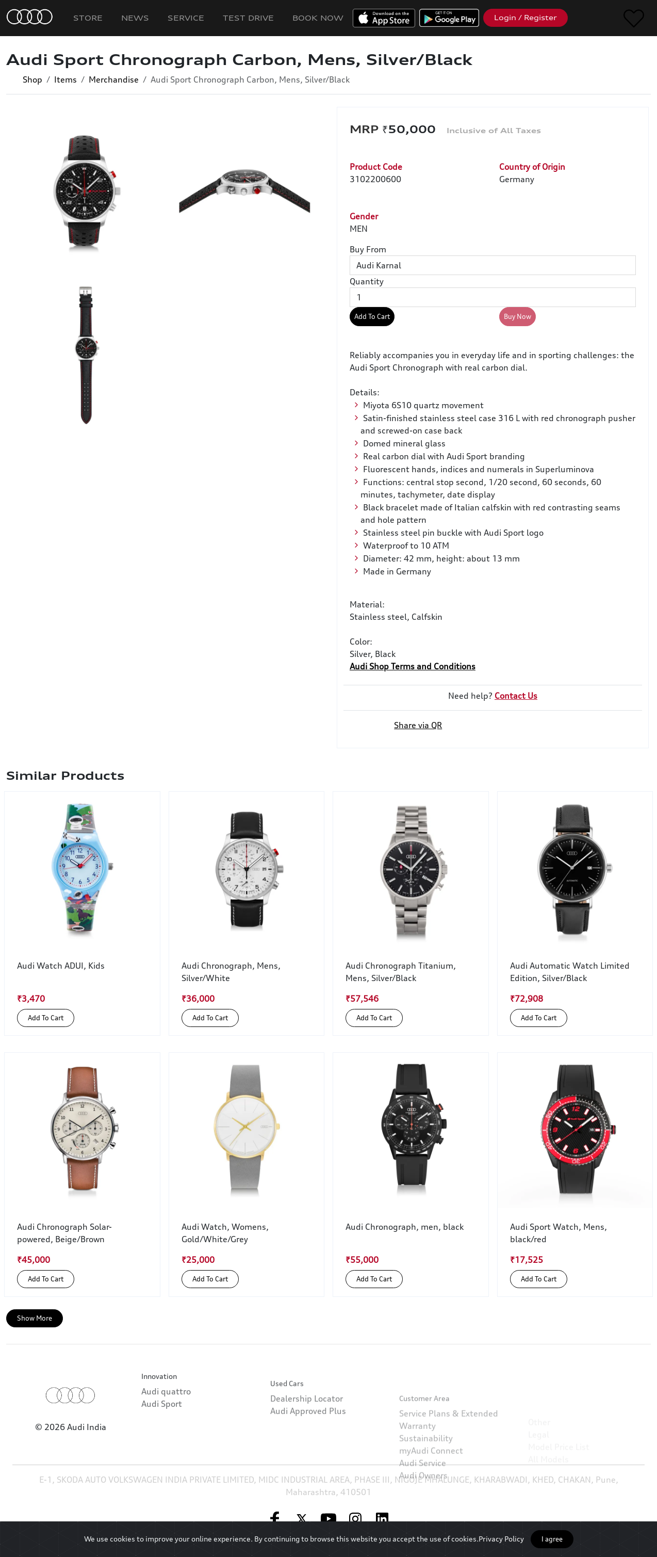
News (135, 17)
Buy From (368, 249)
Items (65, 79)
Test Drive (248, 17)
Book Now (317, 17)
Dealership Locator (306, 1435)
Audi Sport (161, 1425)
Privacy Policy (501, 1538)
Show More (34, 1318)
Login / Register (525, 17)
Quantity (367, 281)
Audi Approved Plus (308, 1447)
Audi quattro (166, 1413)
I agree (552, 1539)
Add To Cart (372, 316)
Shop (32, 79)
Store (88, 17)
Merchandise (114, 79)
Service (186, 17)
